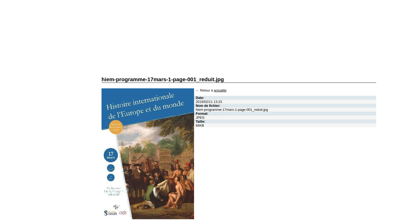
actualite (220, 90)
